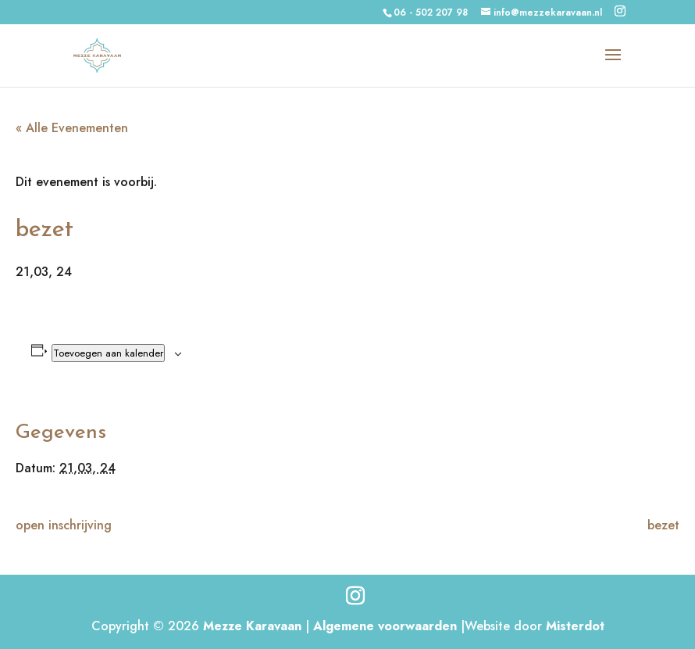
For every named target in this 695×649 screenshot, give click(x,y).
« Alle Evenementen (72, 128)
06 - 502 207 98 (431, 12)
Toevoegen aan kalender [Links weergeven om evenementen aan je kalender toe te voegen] (108, 353)
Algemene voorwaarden (385, 626)
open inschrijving (64, 525)
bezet (663, 525)
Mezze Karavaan (252, 626)
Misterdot (575, 626)
